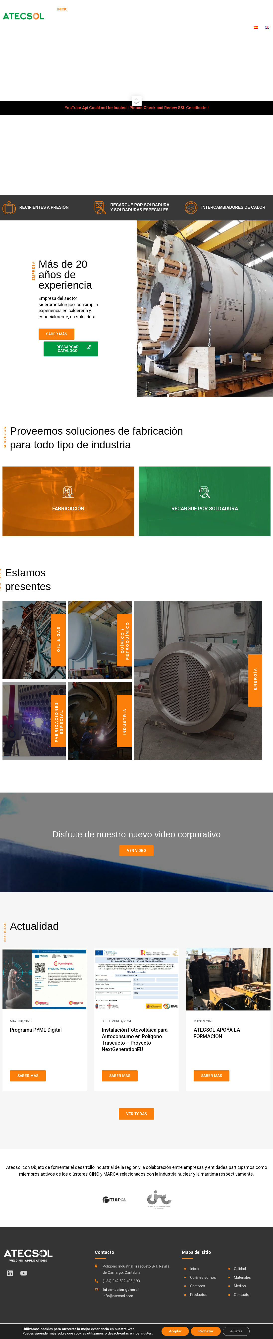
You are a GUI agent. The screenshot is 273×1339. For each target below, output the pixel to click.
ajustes (146, 1333)
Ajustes (236, 1331)
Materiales (199, 9)
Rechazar (205, 1331)
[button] (136, 850)
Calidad (174, 9)
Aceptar (175, 1331)
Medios (223, 9)
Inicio (62, 9)
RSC (240, 9)
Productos (150, 9)
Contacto (260, 9)
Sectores (121, 9)
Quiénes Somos (89, 9)
